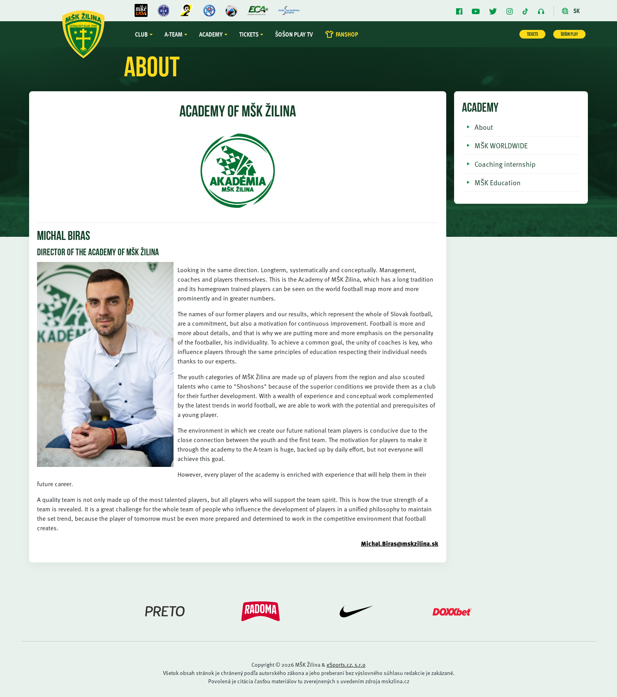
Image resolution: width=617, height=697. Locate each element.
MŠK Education (498, 182)
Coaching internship (505, 164)
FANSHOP (341, 34)
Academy (211, 34)
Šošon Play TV (294, 34)
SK (571, 10)
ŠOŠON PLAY (569, 34)
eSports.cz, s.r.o (346, 664)
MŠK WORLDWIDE (501, 145)
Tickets (249, 34)
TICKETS (532, 34)
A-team (173, 34)
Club (141, 34)
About (484, 127)
